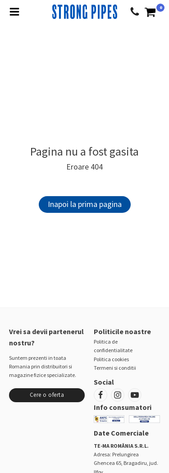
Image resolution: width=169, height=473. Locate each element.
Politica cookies (111, 359)
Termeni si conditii (115, 367)
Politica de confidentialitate (113, 346)
